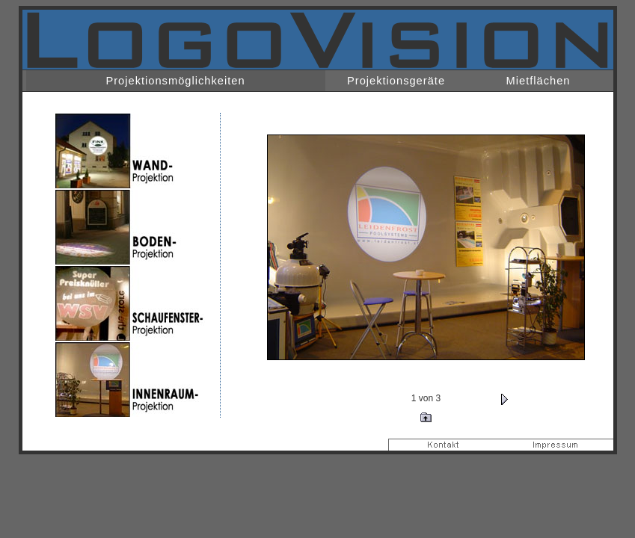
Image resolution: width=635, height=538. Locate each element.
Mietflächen (538, 81)
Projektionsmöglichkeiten (175, 81)
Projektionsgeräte (396, 81)
